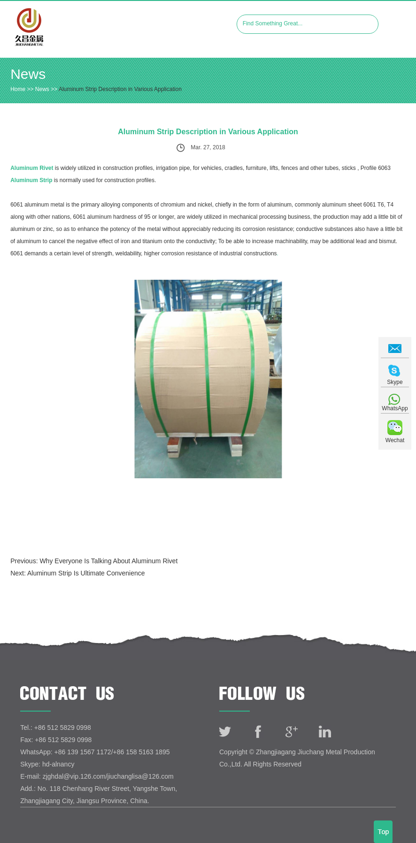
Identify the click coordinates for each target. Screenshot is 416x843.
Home (17, 89)
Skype (394, 382)
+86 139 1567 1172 (82, 752)
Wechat (394, 440)
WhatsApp (395, 408)
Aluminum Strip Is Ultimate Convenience (86, 573)
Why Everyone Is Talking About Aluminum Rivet (108, 561)
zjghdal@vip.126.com (74, 776)
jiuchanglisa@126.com (141, 776)
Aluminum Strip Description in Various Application (120, 89)
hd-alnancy (58, 764)
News (28, 74)
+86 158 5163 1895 (141, 752)
